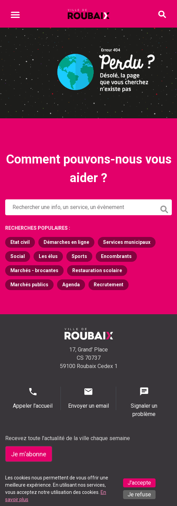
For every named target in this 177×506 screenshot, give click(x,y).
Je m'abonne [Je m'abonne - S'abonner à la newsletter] (28, 454)
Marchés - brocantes (34, 270)
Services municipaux (126, 242)
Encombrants (116, 256)
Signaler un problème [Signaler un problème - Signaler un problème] (144, 402)
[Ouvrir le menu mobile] (15, 16)
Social (17, 256)
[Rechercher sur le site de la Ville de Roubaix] (81, 207)
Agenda (71, 284)
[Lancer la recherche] (165, 207)
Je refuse (139, 494)
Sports (79, 256)
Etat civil (20, 242)
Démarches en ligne (66, 242)
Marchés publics (29, 284)
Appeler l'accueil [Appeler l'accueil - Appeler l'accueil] (33, 398)
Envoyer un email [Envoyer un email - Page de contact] (88, 398)
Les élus (48, 256)
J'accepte (139, 482)
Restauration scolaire (97, 270)
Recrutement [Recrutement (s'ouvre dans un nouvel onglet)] (108, 284)
